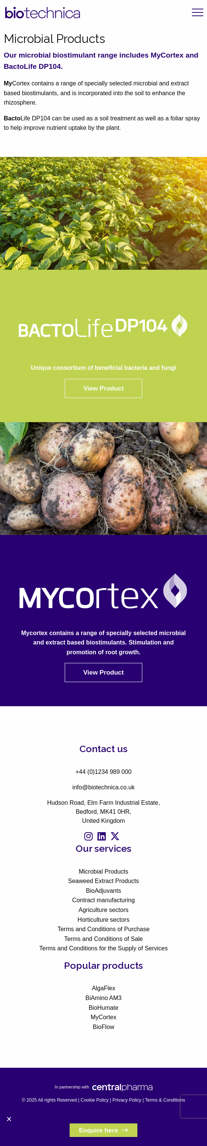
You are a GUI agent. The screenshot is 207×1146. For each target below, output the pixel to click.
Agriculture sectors (104, 910)
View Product (103, 388)
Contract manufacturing (103, 900)
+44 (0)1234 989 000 (103, 772)
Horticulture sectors (103, 919)
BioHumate (103, 1008)
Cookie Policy (95, 1100)
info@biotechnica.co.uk (103, 787)
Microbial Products (103, 871)
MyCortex (103, 1017)
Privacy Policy (127, 1100)
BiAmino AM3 (103, 998)
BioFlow (103, 1027)
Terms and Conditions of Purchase (104, 929)
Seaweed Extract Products (103, 881)
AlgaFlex (103, 988)
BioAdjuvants (103, 891)
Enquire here (103, 1130)
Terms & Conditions (165, 1100)
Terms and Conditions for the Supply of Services (103, 948)
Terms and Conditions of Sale (103, 939)
